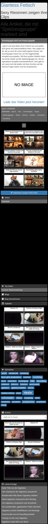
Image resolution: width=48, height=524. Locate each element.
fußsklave (23, 384)
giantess (5, 388)
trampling (29, 398)
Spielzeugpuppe (8, 115)
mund (18, 393)
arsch (4, 373)
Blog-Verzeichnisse (11, 299)
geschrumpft (34, 384)
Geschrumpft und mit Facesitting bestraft (18, 514)
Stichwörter (8, 370)
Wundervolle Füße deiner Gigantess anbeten (20, 495)
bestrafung (24, 373)
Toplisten (7, 304)
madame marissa (8, 393)
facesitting (41, 381)
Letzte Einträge (9, 484)
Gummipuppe (27, 111)
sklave (19, 398)
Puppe (36, 111)
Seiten (6, 198)
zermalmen (16, 402)
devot (4, 381)
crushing (37, 377)
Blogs (5, 294)
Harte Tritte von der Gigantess (14, 488)
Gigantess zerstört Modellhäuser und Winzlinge (20, 510)
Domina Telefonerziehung (12, 290)
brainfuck (27, 377)
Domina (25, 115)
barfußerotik (13, 373)
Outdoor (32, 115)
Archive (6, 413)
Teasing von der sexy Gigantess (14, 518)
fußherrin (14, 384)
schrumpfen (8, 398)
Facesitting (6, 118)
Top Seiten (7, 286)
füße (32, 381)
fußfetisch (5, 384)
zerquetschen (28, 402)
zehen (37, 398)
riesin (28, 392)
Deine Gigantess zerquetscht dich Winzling (19, 499)
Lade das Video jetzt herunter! (24, 102)
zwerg (4, 405)
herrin (30, 388)
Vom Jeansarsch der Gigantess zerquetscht (19, 492)
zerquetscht (41, 402)
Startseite (5, 201)
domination (12, 381)
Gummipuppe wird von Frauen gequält (18, 41)
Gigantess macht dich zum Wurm (15, 522)
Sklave (18, 115)
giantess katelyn (19, 388)
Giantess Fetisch (18, 5)
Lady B (13, 111)
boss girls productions (11, 377)
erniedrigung (23, 381)
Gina (19, 111)
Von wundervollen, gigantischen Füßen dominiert (21, 507)
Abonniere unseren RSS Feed (24, 193)
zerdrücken (41, 115)
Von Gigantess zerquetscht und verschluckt (19, 503)
